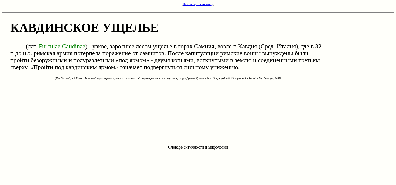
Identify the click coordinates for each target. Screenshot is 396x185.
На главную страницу (198, 4)
